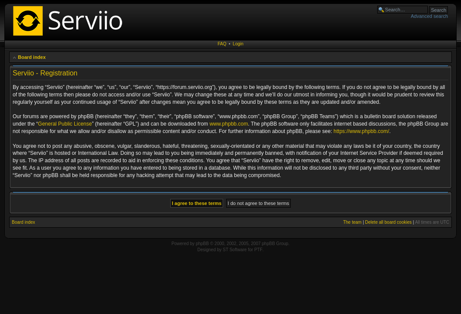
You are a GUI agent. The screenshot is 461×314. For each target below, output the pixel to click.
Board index (32, 57)
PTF (258, 249)
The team (352, 222)
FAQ (221, 43)
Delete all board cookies (388, 222)
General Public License (65, 124)
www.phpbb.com (229, 124)
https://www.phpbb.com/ (361, 131)
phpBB (202, 243)
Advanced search (429, 16)
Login (238, 43)
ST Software (235, 249)
